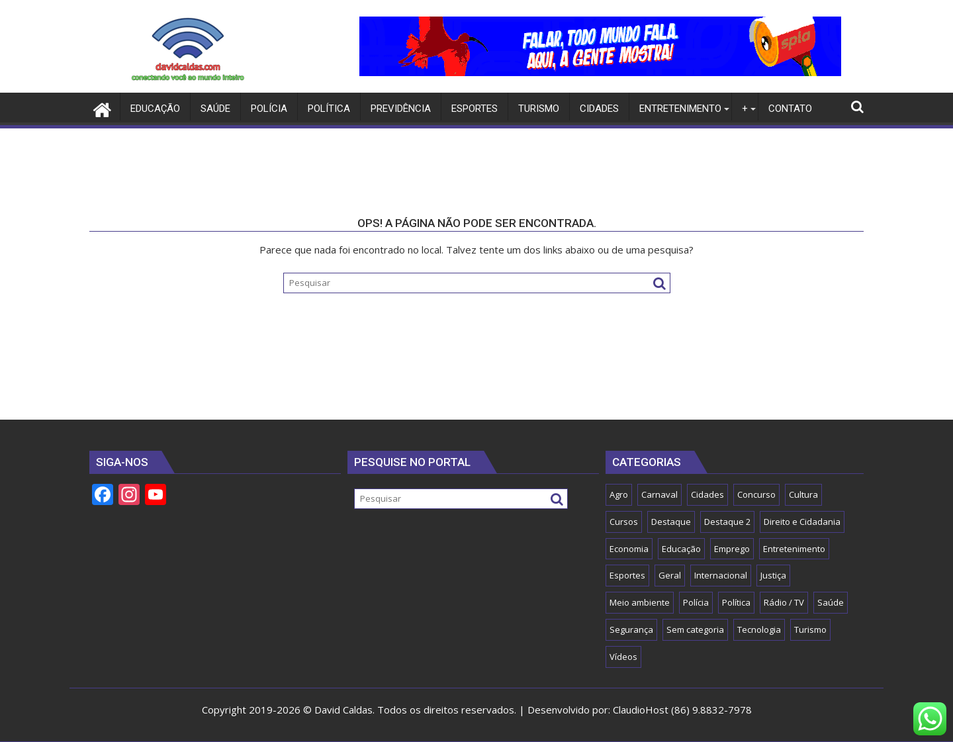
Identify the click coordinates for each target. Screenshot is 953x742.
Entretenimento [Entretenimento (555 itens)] (794, 549)
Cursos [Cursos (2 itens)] (624, 522)
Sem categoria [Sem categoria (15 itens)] (695, 629)
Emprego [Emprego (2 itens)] (732, 549)
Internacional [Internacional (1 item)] (720, 575)
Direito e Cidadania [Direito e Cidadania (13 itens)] (802, 522)
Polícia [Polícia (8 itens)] (696, 602)
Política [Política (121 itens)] (736, 602)
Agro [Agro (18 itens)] (619, 494)
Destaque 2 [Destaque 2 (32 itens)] (727, 522)
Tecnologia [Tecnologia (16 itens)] (759, 629)
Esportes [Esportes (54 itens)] (627, 575)
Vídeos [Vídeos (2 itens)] (623, 657)
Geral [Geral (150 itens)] (669, 575)
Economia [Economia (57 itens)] (629, 549)
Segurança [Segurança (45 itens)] (631, 629)
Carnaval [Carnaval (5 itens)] (659, 494)
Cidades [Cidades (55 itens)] (707, 494)
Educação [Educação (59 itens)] (681, 549)
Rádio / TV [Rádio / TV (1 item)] (784, 602)
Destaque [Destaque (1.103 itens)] (671, 522)
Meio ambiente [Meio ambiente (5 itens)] (640, 602)
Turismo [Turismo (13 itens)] (810, 629)
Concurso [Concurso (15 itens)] (756, 494)
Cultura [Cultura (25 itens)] (803, 494)
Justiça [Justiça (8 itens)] (773, 575)
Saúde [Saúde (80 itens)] (830, 602)
